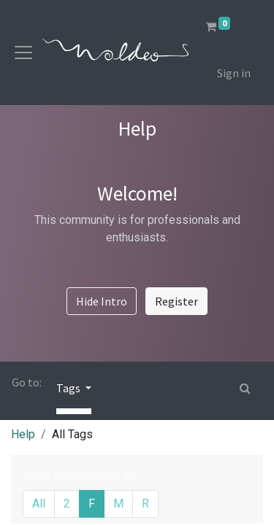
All (38, 503)
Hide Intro (101, 301)
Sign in (234, 73)
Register (176, 301)
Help (23, 434)
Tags (69, 388)
